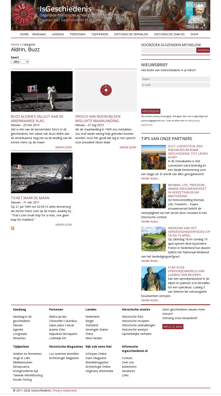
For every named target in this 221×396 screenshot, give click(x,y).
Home (24, 34)
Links (125, 375)
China (89, 334)
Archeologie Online (98, 367)
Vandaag (39, 34)
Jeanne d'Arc (57, 329)
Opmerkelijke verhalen (137, 334)
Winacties (19, 338)
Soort (15, 57)
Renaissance (21, 367)
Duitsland (92, 325)
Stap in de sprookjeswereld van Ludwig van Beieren (186, 271)
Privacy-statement (64, 390)
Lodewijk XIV (57, 338)
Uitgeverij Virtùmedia (99, 371)
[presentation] (172, 96)
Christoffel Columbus (63, 321)
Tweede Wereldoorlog (28, 375)
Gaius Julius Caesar (61, 325)
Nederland (92, 316)
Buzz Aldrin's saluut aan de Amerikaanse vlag (37, 118)
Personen (77, 34)
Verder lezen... (150, 178)
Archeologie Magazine (64, 358)
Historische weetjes (135, 329)
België (90, 321)
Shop (194, 34)
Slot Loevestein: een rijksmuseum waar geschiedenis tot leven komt (188, 151)
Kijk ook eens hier (99, 346)
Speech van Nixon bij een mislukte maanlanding (97, 118)
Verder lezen (63, 147)
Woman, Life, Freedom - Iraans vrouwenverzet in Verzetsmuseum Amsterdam (187, 190)
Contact (127, 358)
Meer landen (94, 338)
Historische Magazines (66, 346)
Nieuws (18, 325)
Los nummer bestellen (64, 354)
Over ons (128, 362)
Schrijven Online (96, 354)
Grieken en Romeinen (27, 354)
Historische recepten (135, 321)
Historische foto (132, 316)
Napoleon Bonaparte (63, 334)
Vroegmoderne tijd (25, 371)
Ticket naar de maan (30, 197)
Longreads (20, 334)
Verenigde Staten (97, 329)
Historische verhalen (131, 34)
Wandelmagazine (97, 362)
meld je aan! (172, 327)
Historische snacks (169, 34)
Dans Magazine (96, 358)
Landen (58, 34)
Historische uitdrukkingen (138, 325)
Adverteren (129, 367)
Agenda (18, 329)
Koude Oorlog (22, 379)
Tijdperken (99, 34)
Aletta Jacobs (58, 316)
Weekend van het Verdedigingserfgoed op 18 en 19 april (189, 231)
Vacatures (128, 371)
